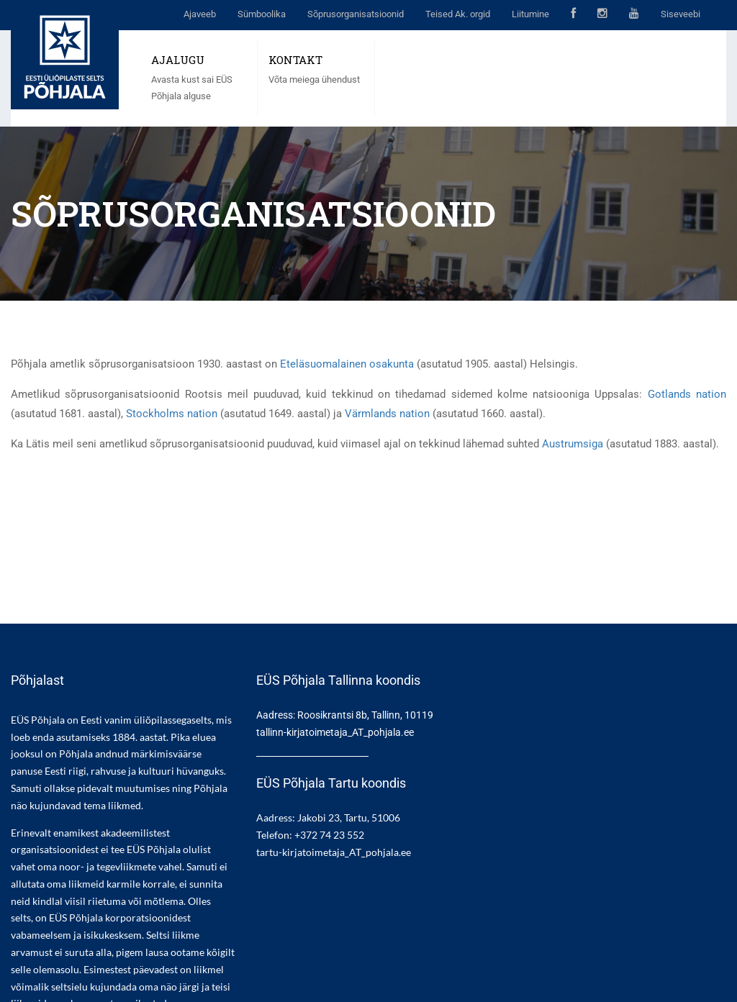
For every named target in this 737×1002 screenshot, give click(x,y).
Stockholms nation (171, 413)
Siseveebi (680, 14)
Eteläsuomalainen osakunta (347, 363)
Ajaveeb (200, 14)
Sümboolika (262, 14)
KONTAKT (295, 60)
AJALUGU (177, 60)
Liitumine (530, 14)
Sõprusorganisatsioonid (355, 14)
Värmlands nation (387, 413)
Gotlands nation (687, 394)
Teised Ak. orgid (457, 14)
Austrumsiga (572, 443)
